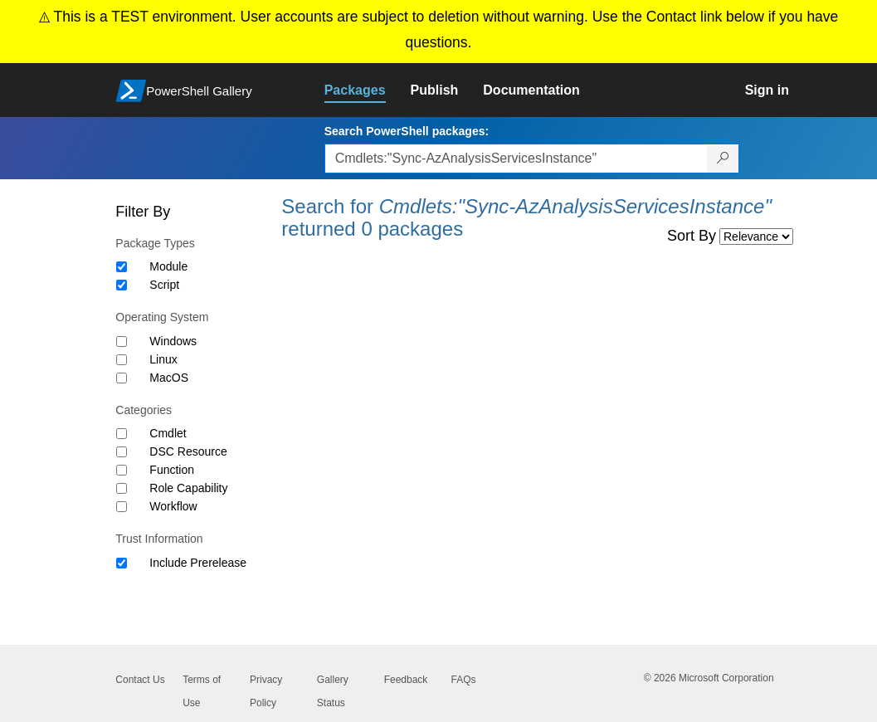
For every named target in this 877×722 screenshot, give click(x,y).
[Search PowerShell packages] (723, 158)
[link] (367, 90)
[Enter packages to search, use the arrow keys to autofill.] (516, 158)
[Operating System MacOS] (121, 378)
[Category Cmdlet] (121, 433)
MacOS (168, 377)
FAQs (463, 679)
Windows (173, 341)
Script (164, 284)
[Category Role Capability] (121, 488)
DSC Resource (188, 451)
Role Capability (188, 488)
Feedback (406, 679)
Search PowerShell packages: (406, 131)
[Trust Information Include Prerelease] (121, 563)
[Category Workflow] (121, 506)
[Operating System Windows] (121, 341)
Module (168, 266)
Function (171, 469)
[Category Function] (121, 470)
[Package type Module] (121, 266)
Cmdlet (167, 433)
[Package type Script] (121, 285)
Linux (163, 359)
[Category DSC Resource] (121, 451)
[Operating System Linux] (121, 359)
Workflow (173, 506)
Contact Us (139, 679)
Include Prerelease (197, 562)
